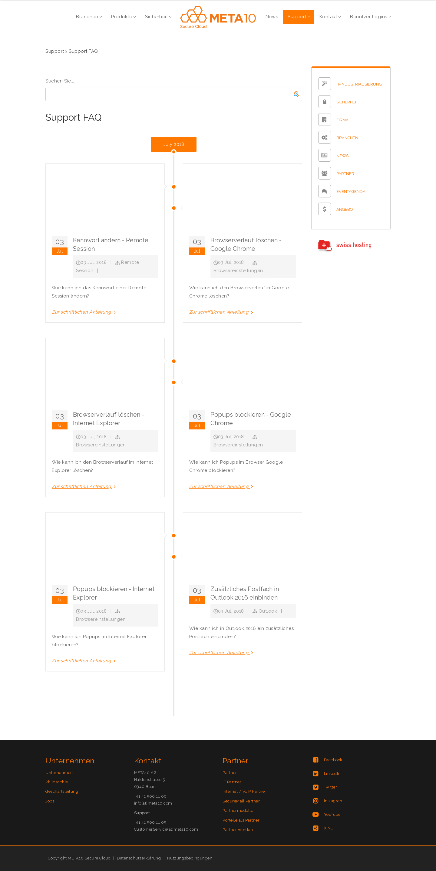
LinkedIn (332, 773)
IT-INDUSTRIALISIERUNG (359, 84)
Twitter (330, 787)
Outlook (268, 611)
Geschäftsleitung (61, 791)
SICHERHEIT (347, 102)
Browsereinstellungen (238, 270)
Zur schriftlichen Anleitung (84, 312)
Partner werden (238, 829)
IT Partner (232, 782)
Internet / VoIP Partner (244, 791)
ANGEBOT (345, 209)
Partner (230, 772)
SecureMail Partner (241, 801)
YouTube (332, 814)
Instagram (334, 801)
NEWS (342, 156)
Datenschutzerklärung (139, 858)
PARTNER (345, 174)
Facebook (333, 760)
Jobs (49, 801)
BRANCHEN (347, 138)
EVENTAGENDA (350, 192)
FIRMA (342, 120)
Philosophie (56, 782)
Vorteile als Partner (241, 820)
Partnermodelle (238, 810)
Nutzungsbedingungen (190, 858)
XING (329, 828)
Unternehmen (59, 772)
